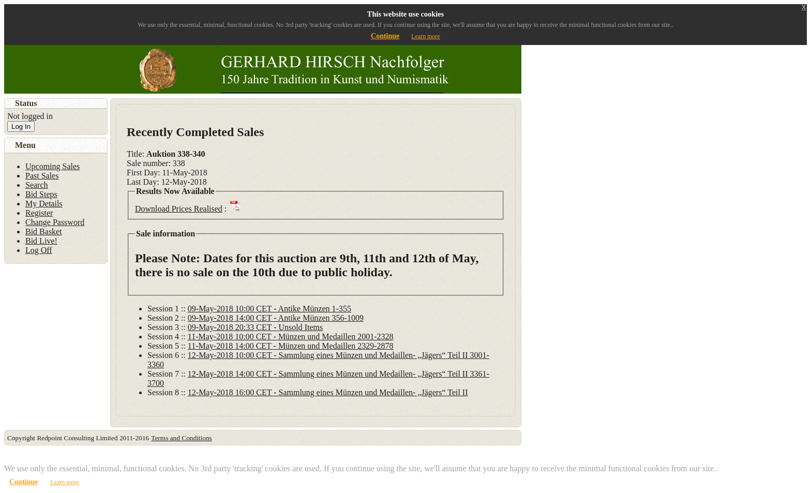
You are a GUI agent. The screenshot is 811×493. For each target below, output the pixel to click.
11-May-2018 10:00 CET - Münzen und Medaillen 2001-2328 (291, 336)
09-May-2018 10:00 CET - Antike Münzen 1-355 (269, 308)
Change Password (54, 222)
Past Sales (41, 175)
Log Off (38, 250)
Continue (385, 36)
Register (39, 212)
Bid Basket (43, 231)
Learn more (425, 36)
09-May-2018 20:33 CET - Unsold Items (255, 327)
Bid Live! (41, 240)
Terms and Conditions (181, 438)
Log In (21, 126)
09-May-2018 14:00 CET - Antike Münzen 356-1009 (276, 317)
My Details (44, 203)
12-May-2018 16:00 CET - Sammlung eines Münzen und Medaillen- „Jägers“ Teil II (328, 392)
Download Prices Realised (178, 208)
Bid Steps (41, 194)
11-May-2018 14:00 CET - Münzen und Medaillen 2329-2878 (291, 345)
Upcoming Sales (52, 166)
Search (36, 185)
